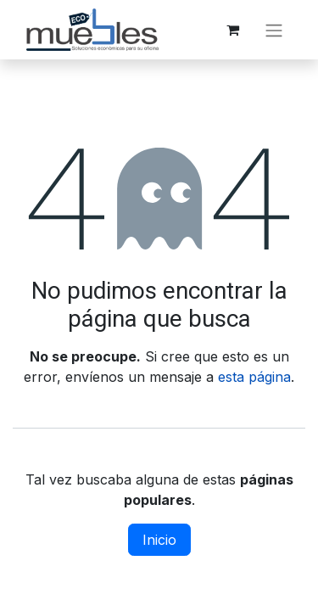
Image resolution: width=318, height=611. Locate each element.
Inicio (159, 539)
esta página (254, 376)
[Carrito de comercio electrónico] (232, 30)
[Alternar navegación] (274, 29)
